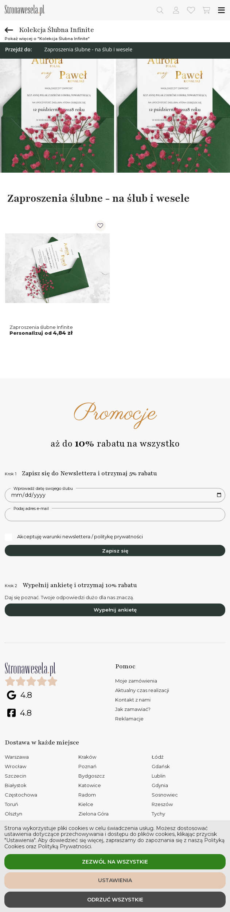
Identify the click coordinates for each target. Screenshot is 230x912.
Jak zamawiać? (133, 709)
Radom (87, 795)
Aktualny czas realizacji (142, 690)
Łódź (158, 757)
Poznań (87, 766)
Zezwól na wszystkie (115, 861)
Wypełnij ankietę (115, 610)
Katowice (89, 785)
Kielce (85, 804)
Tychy (158, 814)
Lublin (158, 776)
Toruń (11, 804)
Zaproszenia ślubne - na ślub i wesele (88, 49)
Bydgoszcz (91, 776)
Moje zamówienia (136, 681)
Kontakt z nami (133, 700)
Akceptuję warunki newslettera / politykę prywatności (74, 537)
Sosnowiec (165, 795)
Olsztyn (13, 814)
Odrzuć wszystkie (115, 899)
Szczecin (15, 776)
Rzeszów (162, 804)
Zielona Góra (93, 814)
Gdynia (160, 785)
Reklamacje (129, 719)
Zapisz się (115, 551)
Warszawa (17, 757)
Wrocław (15, 766)
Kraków (87, 757)
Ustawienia (115, 880)
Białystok (16, 785)
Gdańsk (161, 766)
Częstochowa (21, 795)
